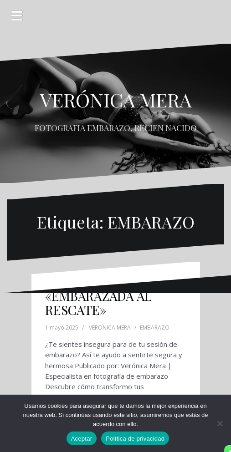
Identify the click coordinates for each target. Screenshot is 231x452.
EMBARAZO (154, 327)
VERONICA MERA (110, 327)
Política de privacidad (135, 438)
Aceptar (81, 438)
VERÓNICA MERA (115, 99)
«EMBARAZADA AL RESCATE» (98, 302)
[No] (219, 423)
